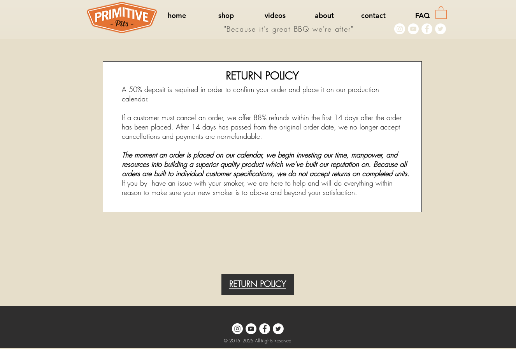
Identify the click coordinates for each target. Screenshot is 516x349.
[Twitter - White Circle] (440, 28)
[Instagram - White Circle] (399, 28)
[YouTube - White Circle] (413, 28)
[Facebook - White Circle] (426, 28)
